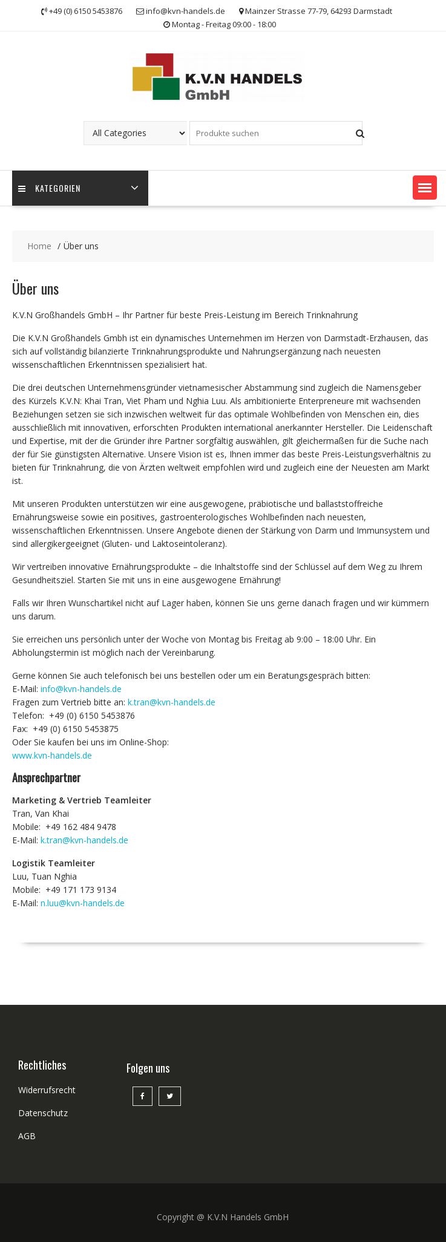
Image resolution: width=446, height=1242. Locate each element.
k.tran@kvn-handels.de (171, 702)
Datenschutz (43, 1113)
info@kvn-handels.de (81, 689)
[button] (425, 187)
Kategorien (49, 188)
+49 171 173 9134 (80, 889)
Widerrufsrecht (47, 1090)
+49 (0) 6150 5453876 (92, 715)
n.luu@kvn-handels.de (83, 903)
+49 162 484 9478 (80, 826)
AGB (27, 1136)
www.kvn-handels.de (52, 755)
